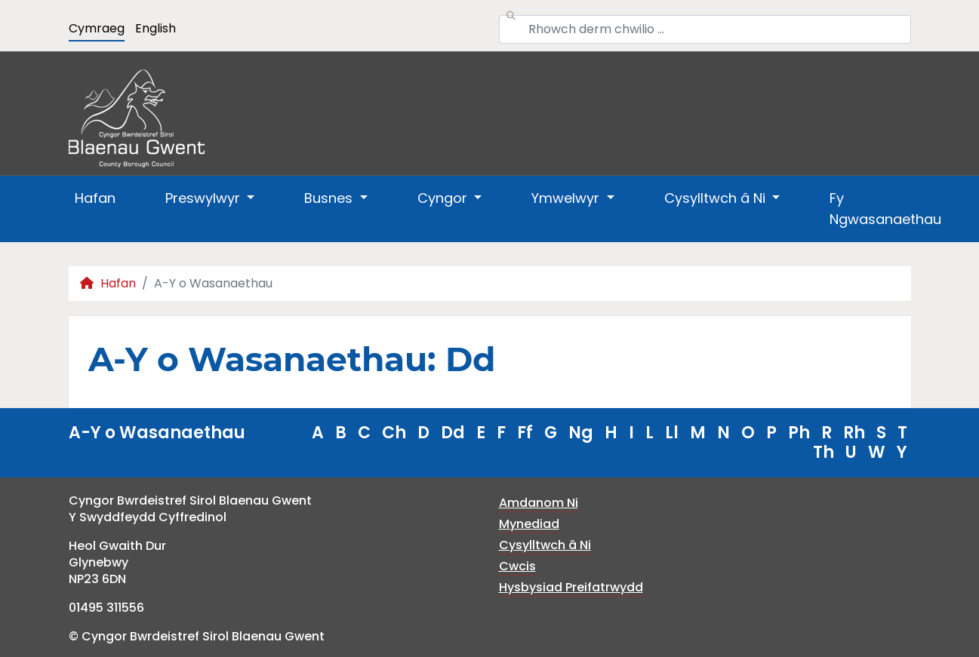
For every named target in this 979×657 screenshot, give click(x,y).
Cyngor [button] (444, 198)
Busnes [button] (330, 198)
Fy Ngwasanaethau (885, 209)
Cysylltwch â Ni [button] (716, 198)
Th (823, 452)
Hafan (95, 198)
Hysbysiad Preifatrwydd (571, 587)
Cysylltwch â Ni (545, 545)
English (155, 28)
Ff (525, 432)
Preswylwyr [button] (204, 198)
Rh (854, 432)
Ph (799, 432)
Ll (672, 432)
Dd (453, 432)
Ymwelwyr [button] (567, 198)
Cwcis (517, 566)
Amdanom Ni (538, 502)
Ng (580, 432)
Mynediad (529, 524)
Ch (394, 432)
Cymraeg (97, 28)
